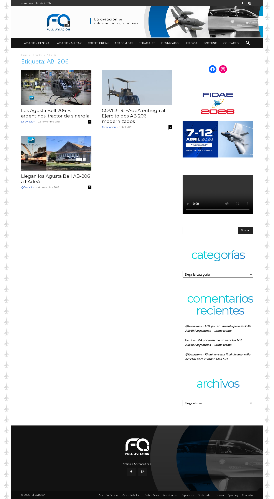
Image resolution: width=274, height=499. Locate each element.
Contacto (231, 43)
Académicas (124, 43)
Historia (191, 43)
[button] (248, 43)
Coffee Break (98, 43)
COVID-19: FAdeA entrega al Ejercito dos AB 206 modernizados (133, 116)
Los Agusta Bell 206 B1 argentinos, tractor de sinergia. (55, 113)
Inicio (24, 55)
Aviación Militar (69, 43)
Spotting (210, 43)
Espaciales (147, 43)
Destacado (170, 43)
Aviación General (37, 43)
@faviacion (28, 121)
